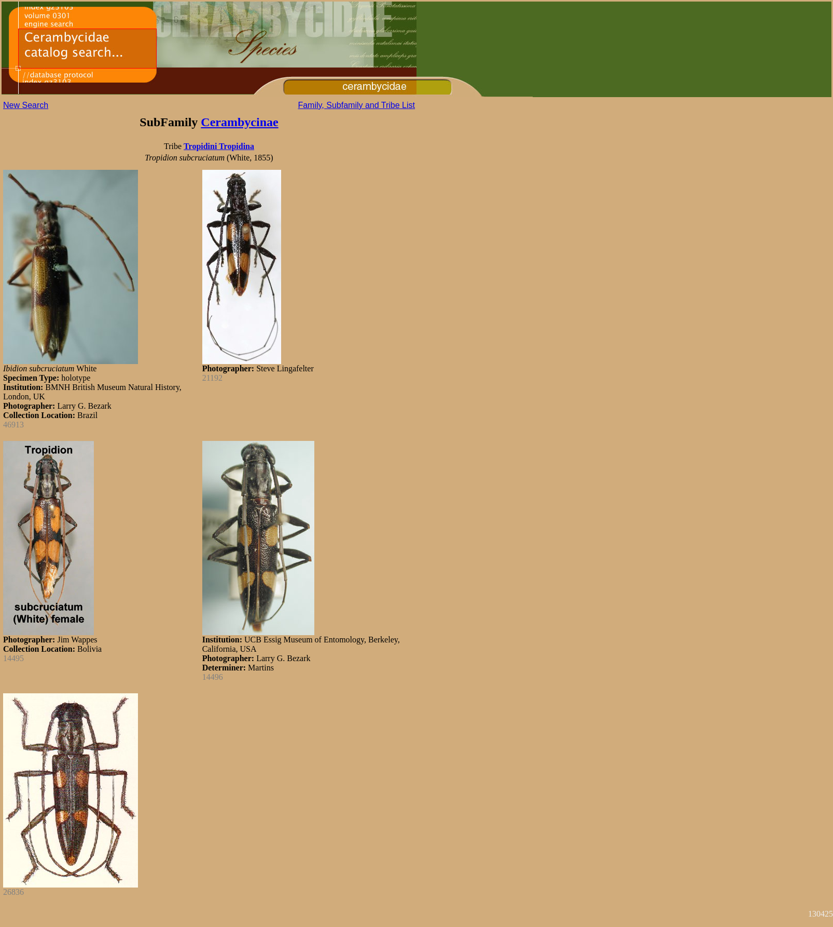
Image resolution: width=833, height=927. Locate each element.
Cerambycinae (239, 122)
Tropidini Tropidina (219, 146)
